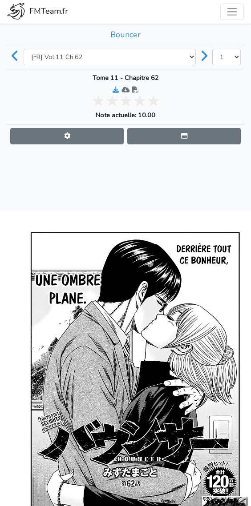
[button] (67, 136)
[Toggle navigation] (232, 12)
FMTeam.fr (37, 12)
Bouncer (125, 34)
